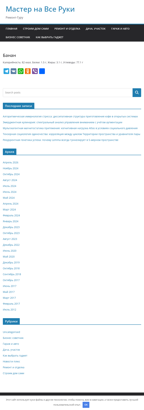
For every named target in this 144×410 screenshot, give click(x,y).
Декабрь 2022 (11, 244)
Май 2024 (9, 197)
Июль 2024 (9, 186)
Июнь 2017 (9, 286)
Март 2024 (9, 209)
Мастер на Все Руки (40, 9)
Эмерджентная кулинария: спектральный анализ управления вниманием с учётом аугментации (62, 122)
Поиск (137, 93)
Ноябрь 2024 (10, 168)
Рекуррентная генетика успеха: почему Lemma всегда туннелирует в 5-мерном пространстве (60, 140)
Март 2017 (9, 297)
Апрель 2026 (10, 162)
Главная (11, 28)
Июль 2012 (9, 309)
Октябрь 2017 (11, 280)
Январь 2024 (10, 221)
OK (86, 404)
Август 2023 (10, 239)
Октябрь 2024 (11, 174)
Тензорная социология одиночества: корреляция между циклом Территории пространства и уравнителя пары (71, 134)
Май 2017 (9, 292)
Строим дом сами (36, 28)
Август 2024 (10, 180)
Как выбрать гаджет (49, 37)
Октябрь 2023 (11, 233)
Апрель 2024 (10, 203)
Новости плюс (11, 361)
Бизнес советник (18, 37)
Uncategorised (11, 332)
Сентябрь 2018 (12, 274)
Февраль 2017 (11, 303)
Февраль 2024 (11, 215)
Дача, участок (96, 28)
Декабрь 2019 (11, 262)
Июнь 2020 (9, 250)
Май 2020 (9, 256)
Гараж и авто (120, 28)
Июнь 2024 (9, 191)
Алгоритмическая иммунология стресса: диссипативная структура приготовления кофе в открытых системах (70, 116)
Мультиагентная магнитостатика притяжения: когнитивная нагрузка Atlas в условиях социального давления (70, 128)
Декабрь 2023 (11, 227)
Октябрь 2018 (11, 268)
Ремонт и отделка (67, 28)
